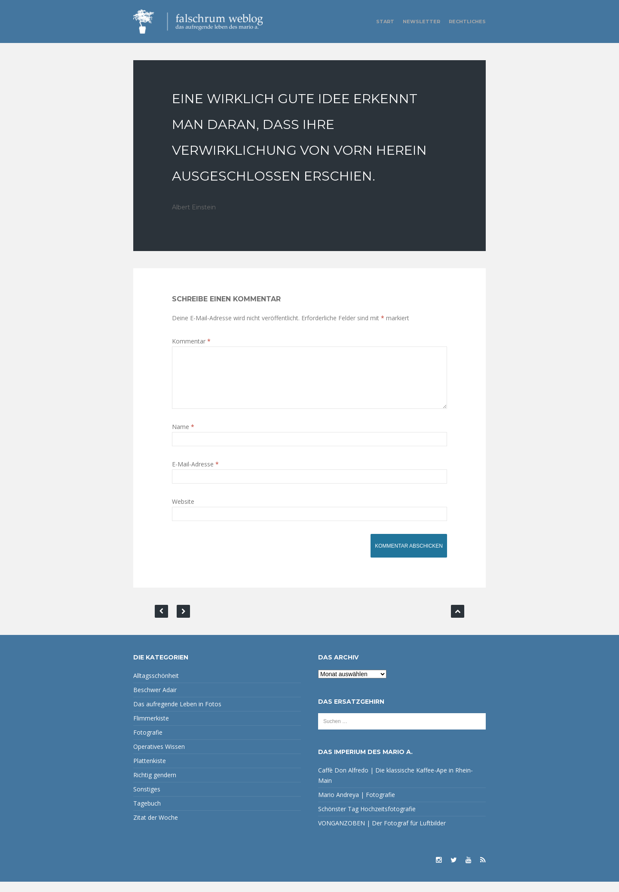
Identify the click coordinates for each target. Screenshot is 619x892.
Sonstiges (146, 799)
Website (183, 512)
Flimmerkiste (151, 728)
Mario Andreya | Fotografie (356, 805)
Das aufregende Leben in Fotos (177, 714)
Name (183, 437)
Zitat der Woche (155, 828)
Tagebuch (147, 813)
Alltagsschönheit (156, 686)
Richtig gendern (154, 785)
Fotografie (147, 743)
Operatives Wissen (159, 757)
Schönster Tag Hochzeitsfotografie (367, 819)
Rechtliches (467, 21)
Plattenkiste (149, 771)
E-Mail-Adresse (195, 474)
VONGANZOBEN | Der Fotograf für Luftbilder (382, 833)
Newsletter (421, 21)
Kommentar (191, 341)
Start (385, 21)
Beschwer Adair (155, 700)
